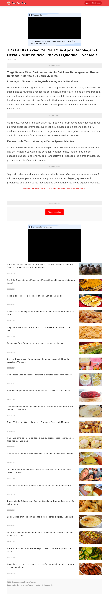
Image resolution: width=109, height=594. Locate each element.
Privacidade (37, 585)
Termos (30, 585)
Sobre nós (10, 585)
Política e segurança (21, 585)
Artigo (87, 3)
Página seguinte (54, 212)
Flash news (96, 3)
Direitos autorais (47, 585)
